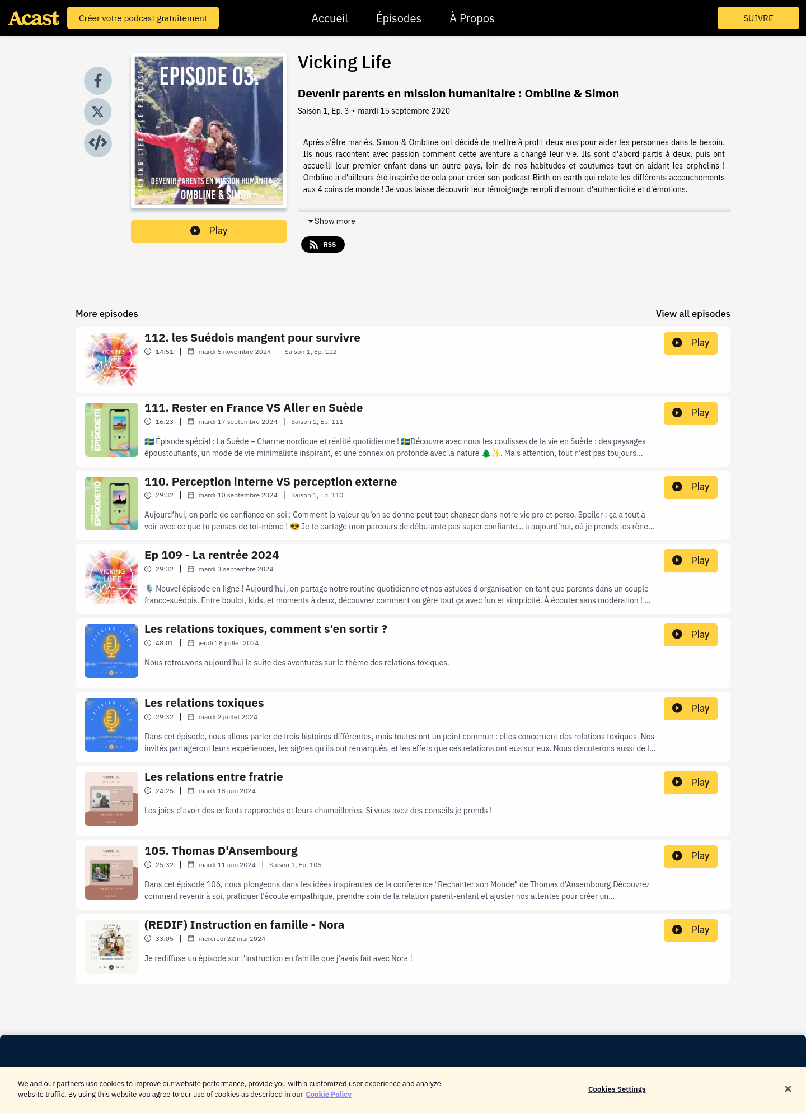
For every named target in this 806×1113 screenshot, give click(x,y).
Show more (331, 221)
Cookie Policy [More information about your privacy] (329, 1094)
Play (208, 230)
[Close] (788, 1089)
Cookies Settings (616, 1089)
